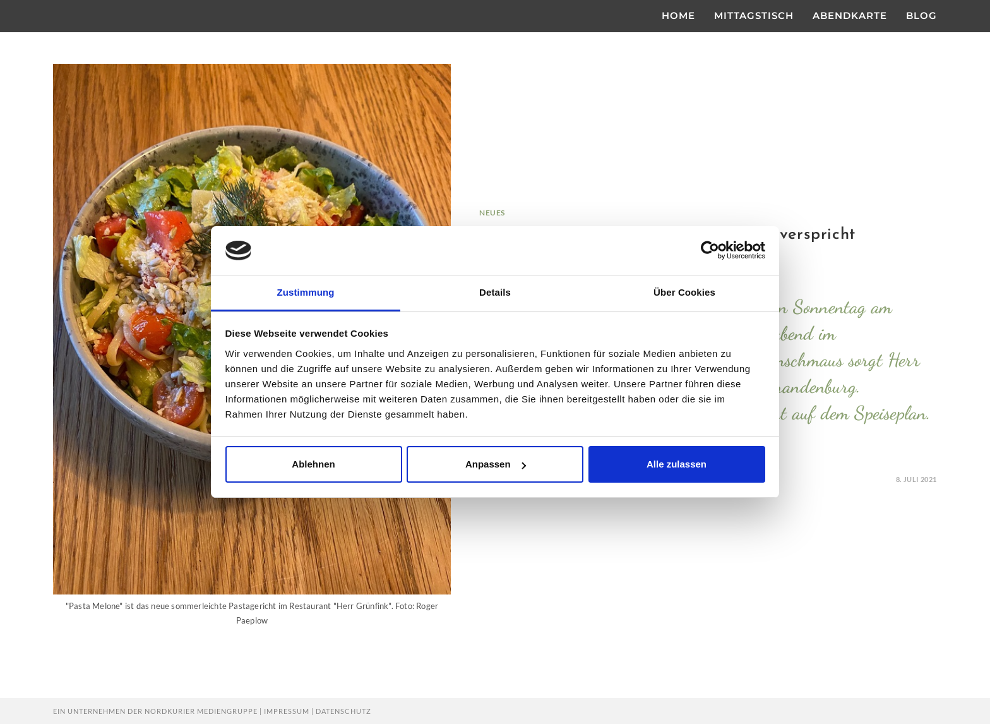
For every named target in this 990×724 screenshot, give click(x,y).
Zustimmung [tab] (306, 292)
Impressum (286, 711)
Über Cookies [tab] (684, 292)
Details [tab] (495, 292)
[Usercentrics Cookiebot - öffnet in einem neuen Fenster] (710, 250)
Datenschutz (343, 711)
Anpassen (495, 464)
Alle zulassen (677, 464)
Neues (492, 212)
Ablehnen (313, 464)
